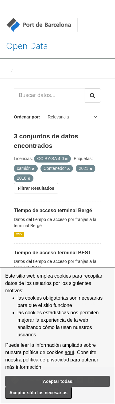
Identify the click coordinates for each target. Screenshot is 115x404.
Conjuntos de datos (33, 70)
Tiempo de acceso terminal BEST (52, 252)
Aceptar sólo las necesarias (39, 392)
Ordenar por (26, 116)
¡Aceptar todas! (57, 381)
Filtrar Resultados (36, 188)
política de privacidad (46, 359)
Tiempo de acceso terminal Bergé (53, 210)
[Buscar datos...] (49, 95)
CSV (19, 234)
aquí (69, 352)
